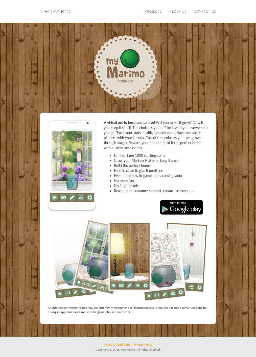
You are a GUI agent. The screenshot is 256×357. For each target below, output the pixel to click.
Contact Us (205, 11)
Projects (153, 11)
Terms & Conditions (117, 344)
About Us (177, 11)
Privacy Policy (143, 344)
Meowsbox (56, 11)
